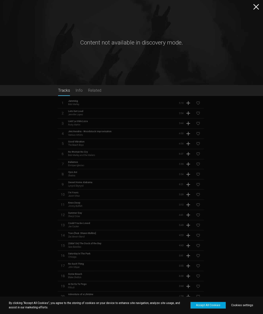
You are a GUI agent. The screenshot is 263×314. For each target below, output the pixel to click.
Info (79, 90)
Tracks (64, 90)
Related (94, 90)
